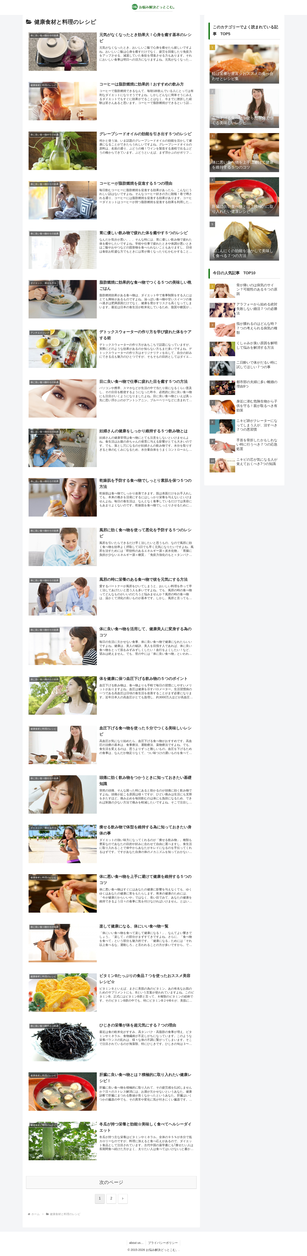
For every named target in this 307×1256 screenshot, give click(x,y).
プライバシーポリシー (163, 1242)
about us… (136, 1242)
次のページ (111, 1182)
